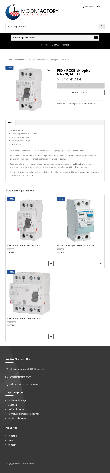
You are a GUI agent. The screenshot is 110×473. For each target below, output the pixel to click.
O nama (12, 440)
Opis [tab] (10, 122)
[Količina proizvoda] (81, 85)
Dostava (12, 404)
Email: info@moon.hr (20, 376)
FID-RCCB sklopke (35, 60)
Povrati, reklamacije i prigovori (23, 413)
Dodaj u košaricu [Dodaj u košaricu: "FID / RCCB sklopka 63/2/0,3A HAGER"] (100, 263)
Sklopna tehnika (19, 60)
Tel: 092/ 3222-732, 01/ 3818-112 (26, 384)
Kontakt (12, 444)
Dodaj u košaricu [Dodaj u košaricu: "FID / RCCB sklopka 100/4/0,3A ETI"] (51, 336)
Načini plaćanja (16, 409)
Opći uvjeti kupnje (17, 400)
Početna (8, 60)
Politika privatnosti (17, 418)
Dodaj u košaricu (80, 92)
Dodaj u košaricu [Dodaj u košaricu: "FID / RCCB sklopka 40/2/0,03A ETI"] (51, 263)
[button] (48, 69)
